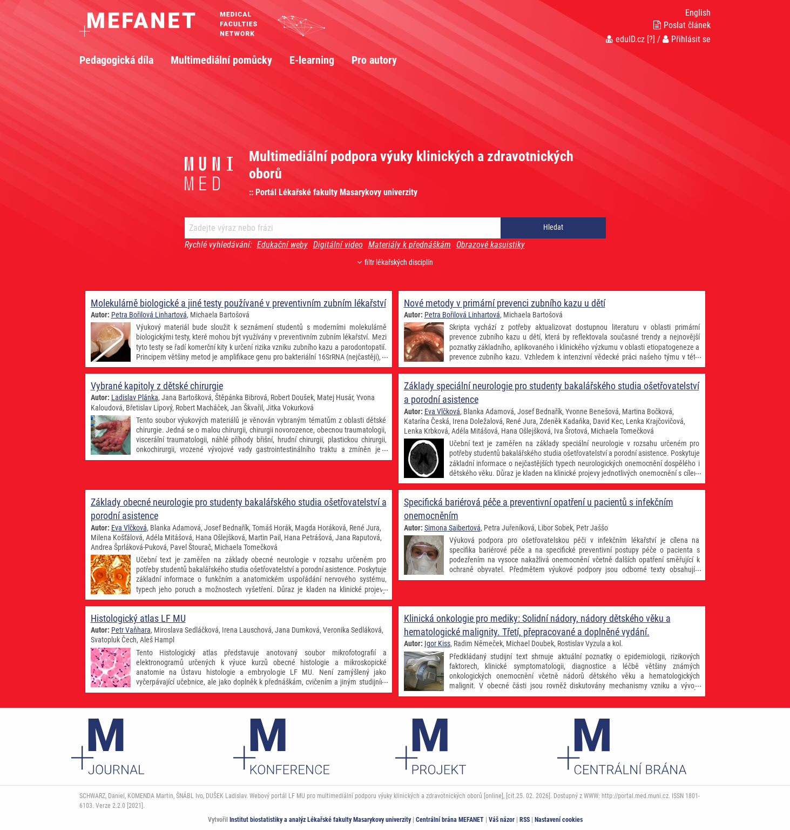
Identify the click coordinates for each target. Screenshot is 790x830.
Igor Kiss (437, 643)
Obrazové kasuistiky (490, 245)
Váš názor (502, 820)
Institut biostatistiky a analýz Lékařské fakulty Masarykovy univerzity (320, 820)
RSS (524, 820)
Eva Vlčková (442, 411)
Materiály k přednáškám (409, 245)
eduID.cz (625, 39)
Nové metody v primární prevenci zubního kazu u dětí (504, 303)
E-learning (311, 60)
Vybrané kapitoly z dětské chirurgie (157, 385)
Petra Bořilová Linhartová (149, 314)
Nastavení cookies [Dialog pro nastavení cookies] (559, 820)
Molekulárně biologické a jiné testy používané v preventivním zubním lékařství (238, 303)
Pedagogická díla (116, 60)
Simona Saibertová (452, 527)
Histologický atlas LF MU (138, 618)
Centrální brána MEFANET (450, 820)
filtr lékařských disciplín (395, 262)
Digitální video (338, 245)
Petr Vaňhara (131, 630)
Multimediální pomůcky (221, 60)
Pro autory (374, 60)
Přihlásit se (687, 39)
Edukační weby (282, 245)
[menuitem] (125, 60)
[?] (651, 39)
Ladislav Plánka (134, 397)
